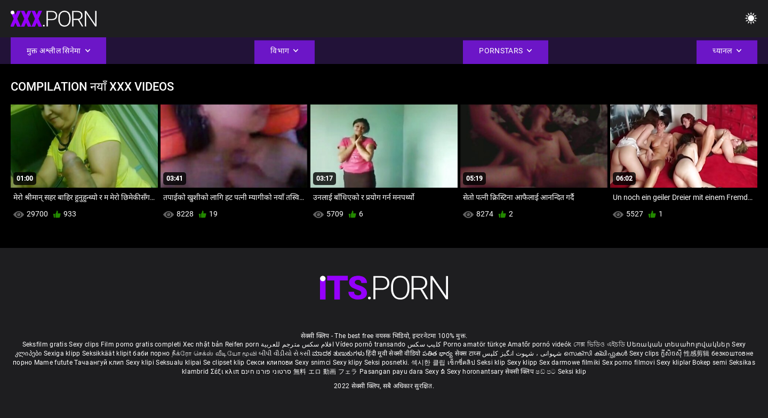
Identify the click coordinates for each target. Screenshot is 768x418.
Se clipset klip (224, 362)
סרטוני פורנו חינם (266, 371)
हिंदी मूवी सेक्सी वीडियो (393, 353)
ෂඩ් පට (546, 371)
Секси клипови (270, 362)
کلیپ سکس (424, 344)
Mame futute (53, 362)
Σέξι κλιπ (226, 371)
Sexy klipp (523, 362)
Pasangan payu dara (392, 371)
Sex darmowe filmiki (570, 362)
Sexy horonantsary (476, 371)
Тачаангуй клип (100, 362)
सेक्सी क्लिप (520, 371)
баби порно (151, 353)
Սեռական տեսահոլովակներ (679, 344)
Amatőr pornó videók (540, 344)
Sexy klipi (141, 362)
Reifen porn (242, 344)
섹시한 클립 (429, 362)
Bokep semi (709, 362)
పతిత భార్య (438, 353)
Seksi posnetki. (387, 362)
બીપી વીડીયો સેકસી (284, 353)
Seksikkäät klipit (107, 353)
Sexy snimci (314, 362)
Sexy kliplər (674, 362)
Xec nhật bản (203, 344)
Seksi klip (492, 362)
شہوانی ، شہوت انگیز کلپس (523, 353)
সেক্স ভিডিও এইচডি (599, 344)
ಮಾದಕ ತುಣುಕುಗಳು (339, 353)
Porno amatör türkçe (474, 344)
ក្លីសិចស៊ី (672, 353)
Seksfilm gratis (45, 344)
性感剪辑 (698, 353)
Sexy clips (84, 344)
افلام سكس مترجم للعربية (297, 344)
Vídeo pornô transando (370, 344)
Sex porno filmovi (628, 362)
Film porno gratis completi (141, 344)
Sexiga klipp (63, 353)
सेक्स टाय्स (468, 353)
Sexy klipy (348, 362)
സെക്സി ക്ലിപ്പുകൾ (596, 353)
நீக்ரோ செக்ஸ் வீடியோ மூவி (214, 353)
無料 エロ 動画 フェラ (325, 371)
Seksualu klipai (179, 362)
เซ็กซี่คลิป (462, 362)
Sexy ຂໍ (436, 371)
